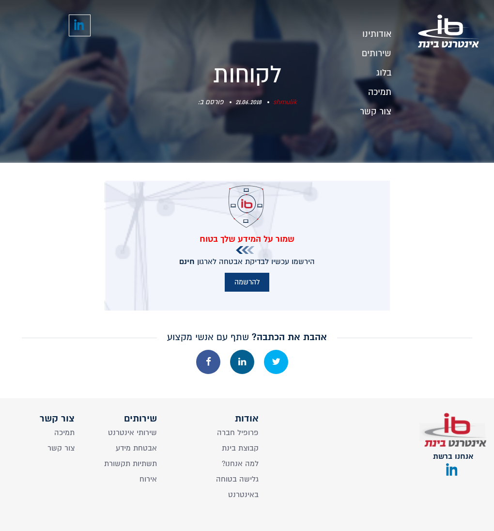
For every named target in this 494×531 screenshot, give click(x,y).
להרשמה (247, 282)
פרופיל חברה (238, 432)
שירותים (376, 50)
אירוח (148, 479)
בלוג (383, 70)
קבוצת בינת (240, 448)
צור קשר (375, 108)
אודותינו (376, 31)
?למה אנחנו (240, 464)
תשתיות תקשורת (130, 464)
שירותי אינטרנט (132, 432)
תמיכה (379, 89)
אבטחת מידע (136, 448)
